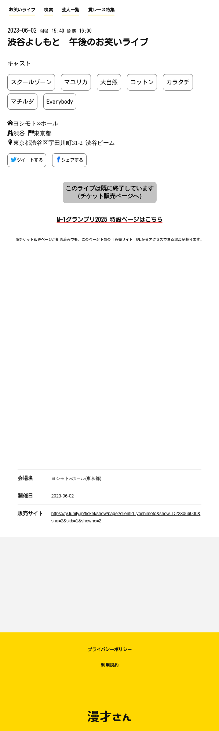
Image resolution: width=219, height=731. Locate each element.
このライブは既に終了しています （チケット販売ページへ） (110, 192)
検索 (48, 9)
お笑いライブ (22, 9)
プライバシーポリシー (110, 649)
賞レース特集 (101, 9)
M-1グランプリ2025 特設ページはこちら (110, 220)
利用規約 (109, 665)
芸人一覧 (70, 9)
